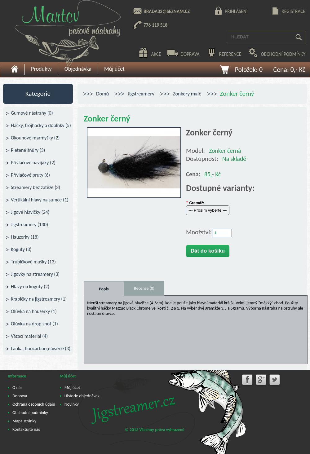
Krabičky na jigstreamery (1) (39, 299)
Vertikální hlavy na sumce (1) (40, 200)
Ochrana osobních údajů (33, 404)
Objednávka (77, 68)
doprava (189, 54)
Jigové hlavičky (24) (30, 212)
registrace (293, 11)
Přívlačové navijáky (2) (33, 162)
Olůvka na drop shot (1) (34, 324)
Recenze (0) (144, 288)
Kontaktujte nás (26, 429)
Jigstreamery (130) (29, 224)
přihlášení (236, 11)
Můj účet (114, 68)
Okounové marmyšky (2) (35, 138)
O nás (17, 387)
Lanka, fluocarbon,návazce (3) (40, 348)
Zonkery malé (187, 93)
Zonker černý (237, 94)
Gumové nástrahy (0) (32, 113)
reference (230, 54)
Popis (103, 289)
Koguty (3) (21, 249)
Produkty (41, 68)
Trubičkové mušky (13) (33, 262)
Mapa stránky (24, 421)
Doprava (19, 396)
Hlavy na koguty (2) (30, 286)
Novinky (71, 404)
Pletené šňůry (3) (28, 150)
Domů (102, 93)
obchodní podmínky (283, 54)
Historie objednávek (82, 396)
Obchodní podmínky (30, 412)
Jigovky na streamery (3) (35, 274)
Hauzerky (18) (25, 237)
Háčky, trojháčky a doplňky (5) (41, 125)
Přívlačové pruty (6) (30, 175)
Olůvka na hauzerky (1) (34, 311)
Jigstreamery (140, 93)
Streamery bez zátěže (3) (35, 187)
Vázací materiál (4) (29, 336)
